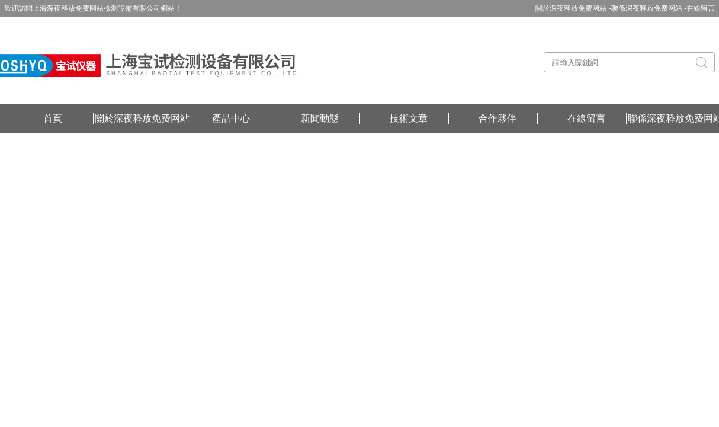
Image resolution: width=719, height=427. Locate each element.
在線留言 (700, 8)
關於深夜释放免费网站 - (573, 8)
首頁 (52, 118)
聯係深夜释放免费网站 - (648, 8)
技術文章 (409, 118)
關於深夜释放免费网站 (142, 118)
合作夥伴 (497, 118)
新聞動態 (320, 118)
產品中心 (231, 118)
